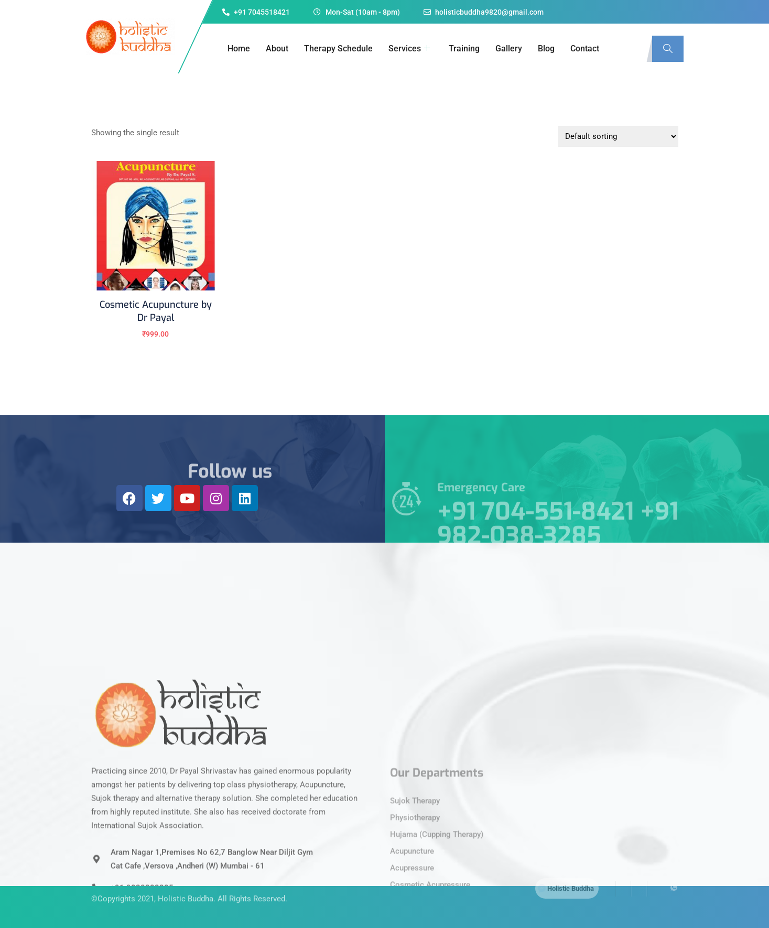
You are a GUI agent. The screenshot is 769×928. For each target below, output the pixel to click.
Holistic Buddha (185, 885)
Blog (546, 48)
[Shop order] (618, 136)
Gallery (508, 48)
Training (464, 48)
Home (239, 48)
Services (409, 49)
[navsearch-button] (668, 49)
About (277, 48)
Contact (584, 48)
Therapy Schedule (338, 48)
